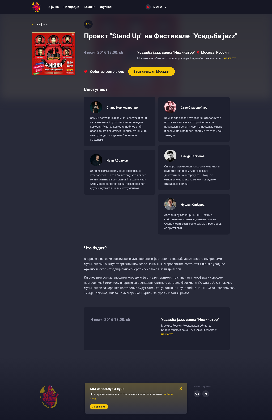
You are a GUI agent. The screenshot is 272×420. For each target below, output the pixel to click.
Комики (89, 7)
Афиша (53, 7)
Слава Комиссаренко (122, 107)
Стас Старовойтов (194, 107)
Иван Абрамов (117, 160)
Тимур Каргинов (193, 156)
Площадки (71, 7)
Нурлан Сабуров (193, 204)
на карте (230, 58)
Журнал (106, 7)
